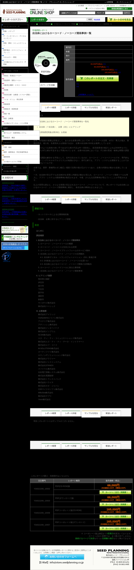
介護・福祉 (7, 147)
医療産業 (6, 104)
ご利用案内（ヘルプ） (86, 94)
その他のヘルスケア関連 (12, 162)
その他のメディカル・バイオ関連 (15, 123)
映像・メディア (9, 31)
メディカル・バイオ (10, 71)
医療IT (5, 128)
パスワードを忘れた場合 (96, 8)
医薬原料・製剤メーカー (12, 80)
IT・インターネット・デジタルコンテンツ (14, 37)
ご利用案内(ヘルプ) (124, 5)
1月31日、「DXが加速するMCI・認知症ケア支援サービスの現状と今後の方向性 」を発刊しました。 (14, 187)
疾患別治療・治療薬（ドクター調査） (17, 95)
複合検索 (97, 19)
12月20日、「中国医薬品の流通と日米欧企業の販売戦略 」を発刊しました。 (14, 214)
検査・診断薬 (8, 118)
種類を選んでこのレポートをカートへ (97, 78)
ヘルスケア (7, 143)
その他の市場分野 (44, 24)
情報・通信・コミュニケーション (14, 44)
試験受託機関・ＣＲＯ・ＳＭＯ (14, 85)
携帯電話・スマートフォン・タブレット (14, 51)
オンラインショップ (123, 2)
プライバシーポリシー (94, 5)
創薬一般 (6, 114)
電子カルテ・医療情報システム (14, 133)
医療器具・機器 (9, 138)
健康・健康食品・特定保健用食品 (15, 152)
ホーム (33, 24)
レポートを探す (39, 19)
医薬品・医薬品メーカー (12, 76)
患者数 (5, 90)
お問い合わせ (110, 5)
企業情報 (110, 2)
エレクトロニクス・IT (11, 26)
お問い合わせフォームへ (62, 557)
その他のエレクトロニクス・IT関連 (64, 24)
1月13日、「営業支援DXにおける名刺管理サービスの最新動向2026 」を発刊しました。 (14, 201)
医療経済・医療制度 (10, 109)
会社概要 (81, 5)
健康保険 (6, 157)
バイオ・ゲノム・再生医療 (13, 99)
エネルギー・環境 (9, 57)
